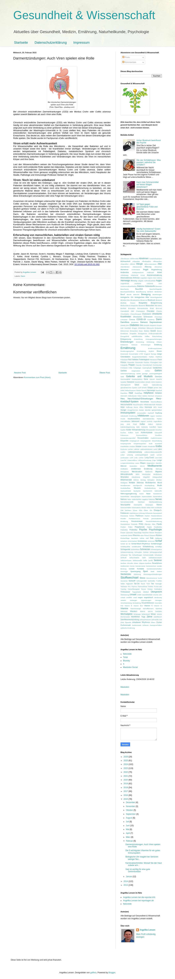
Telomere (124, 586)
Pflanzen (147, 524)
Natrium (124, 499)
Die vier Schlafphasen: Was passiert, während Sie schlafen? (149, 162)
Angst (145, 269)
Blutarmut (143, 300)
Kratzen (132, 446)
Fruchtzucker (157, 365)
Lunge (159, 460)
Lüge (154, 460)
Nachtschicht (147, 491)
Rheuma (136, 535)
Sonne (132, 566)
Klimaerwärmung (138, 430)
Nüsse (135, 510)
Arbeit (159, 272)
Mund (159, 483)
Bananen (159, 286)
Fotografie (124, 365)
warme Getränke (155, 611)
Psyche (143, 529)
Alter (160, 264)
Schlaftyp (158, 546)
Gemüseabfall (125, 379)
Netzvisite (127, 654)
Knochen (159, 430)
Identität (148, 410)
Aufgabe (140, 281)
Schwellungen (137, 555)
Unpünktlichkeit (147, 595)
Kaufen (123, 430)
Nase (148, 494)
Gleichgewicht (125, 385)
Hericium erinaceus (155, 396)
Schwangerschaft (156, 552)
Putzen (123, 532)
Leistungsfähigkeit (141, 455)
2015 (126, 799)
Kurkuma (124, 449)
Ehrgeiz (134, 328)
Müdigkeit (124, 483)
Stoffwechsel (129, 577)
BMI (156, 305)
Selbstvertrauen (126, 560)
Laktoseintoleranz (146, 449)
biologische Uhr (127, 297)
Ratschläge (138, 532)
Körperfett (124, 441)
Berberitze (158, 292)
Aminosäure (136, 270)
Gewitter (123, 382)
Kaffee (142, 424)
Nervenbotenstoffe (127, 502)
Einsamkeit (134, 331)
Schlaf (158, 541)
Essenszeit (124, 354)
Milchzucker (146, 474)
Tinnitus (150, 586)
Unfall (139, 595)
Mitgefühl (146, 477)
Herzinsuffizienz (156, 402)
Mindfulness (157, 474)
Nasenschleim (147, 496)
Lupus (137, 463)
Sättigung (158, 538)
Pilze (153, 524)
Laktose (136, 449)
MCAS (142, 466)
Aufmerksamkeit (150, 281)
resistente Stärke (126, 535)
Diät (141, 325)
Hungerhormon (132, 410)
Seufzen (123, 563)
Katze (160, 427)
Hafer (122, 390)
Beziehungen (157, 294)
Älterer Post (104, 373)
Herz (123, 399)
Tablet (123, 584)
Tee (152, 584)
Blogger (111, 972)
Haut (131, 393)
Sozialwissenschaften (154, 569)
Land (155, 449)
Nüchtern (128, 510)
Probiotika (133, 530)
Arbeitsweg (124, 275)
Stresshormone (151, 578)
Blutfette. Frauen (128, 303)
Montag (143, 480)
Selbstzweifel (137, 560)
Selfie (145, 560)
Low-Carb (158, 458)
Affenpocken (157, 261)
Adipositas (136, 261)
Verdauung (158, 597)
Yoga (143, 617)
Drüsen (159, 325)
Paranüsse (124, 516)
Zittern (153, 622)
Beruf (123, 294)
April (128, 833)
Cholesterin (146, 314)
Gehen (147, 371)
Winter (153, 614)
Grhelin (144, 388)
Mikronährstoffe (127, 474)
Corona (132, 319)
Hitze (123, 407)
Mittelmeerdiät (126, 480)
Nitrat (149, 507)
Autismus (150, 283)
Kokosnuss (124, 435)
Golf (139, 388)
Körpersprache (126, 444)
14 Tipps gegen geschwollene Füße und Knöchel (147, 206)
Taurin (143, 584)
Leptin (152, 455)
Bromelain (131, 308)
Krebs (159, 446)
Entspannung (126, 339)
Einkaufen (158, 328)
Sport (145, 571)
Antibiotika (125, 272)
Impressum (81, 42)
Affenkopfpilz (146, 261)
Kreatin (144, 446)
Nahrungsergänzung (129, 494)
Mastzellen (133, 466)
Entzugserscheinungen (154, 339)
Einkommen (125, 331)
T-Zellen (159, 581)
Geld (122, 376)
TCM (148, 584)
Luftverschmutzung (144, 460)
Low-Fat (123, 460)
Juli (127, 822)
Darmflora (125, 322)
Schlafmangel (156, 544)
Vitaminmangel (135, 608)
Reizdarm (158, 532)
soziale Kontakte (136, 569)
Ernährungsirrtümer (155, 348)
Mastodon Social (130, 667)
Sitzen (136, 563)
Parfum (131, 516)
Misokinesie (136, 477)
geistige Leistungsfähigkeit (152, 373)
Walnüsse (124, 611)
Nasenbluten (125, 496)
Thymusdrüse (142, 586)
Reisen (151, 532)
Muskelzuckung (149, 488)
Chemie (159, 311)
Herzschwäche (126, 404)
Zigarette (128, 622)
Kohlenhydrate (146, 432)
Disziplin (146, 325)
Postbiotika (158, 527)
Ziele (122, 622)
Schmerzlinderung (127, 552)
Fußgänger (137, 368)
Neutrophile (138, 505)
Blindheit (124, 300)
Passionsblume (156, 516)
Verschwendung (126, 603)
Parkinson (139, 516)
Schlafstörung (148, 546)
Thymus (134, 586)
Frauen (131, 365)
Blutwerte (142, 305)
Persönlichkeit (136, 521)
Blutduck (159, 300)
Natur (129, 499)
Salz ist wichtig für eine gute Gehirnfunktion (137, 870)
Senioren (158, 560)
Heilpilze (158, 393)
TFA (129, 586)
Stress (142, 578)
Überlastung (125, 595)
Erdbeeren (124, 345)
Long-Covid (149, 458)
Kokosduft (158, 432)
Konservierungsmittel (128, 438)
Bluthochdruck (126, 305)
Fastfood (159, 357)
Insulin (123, 419)
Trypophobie (136, 592)
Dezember (131, 802)
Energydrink (125, 336)
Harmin (143, 390)
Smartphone (157, 563)
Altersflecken (125, 267)
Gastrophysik (147, 368)
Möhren (136, 480)
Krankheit (158, 444)
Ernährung (128, 348)
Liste (136, 458)
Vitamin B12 (138, 606)
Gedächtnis (157, 368)
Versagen (158, 600)
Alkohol (132, 264)
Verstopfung (136, 603)
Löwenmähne (132, 460)
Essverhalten (133, 354)
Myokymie (136, 491)
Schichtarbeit (132, 541)
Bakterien (141, 286)
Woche (159, 614)
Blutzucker (150, 305)
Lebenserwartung (135, 452)
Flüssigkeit (154, 362)
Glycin (145, 385)
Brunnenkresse (142, 308)
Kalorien (159, 424)
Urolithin (129, 597)
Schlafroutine (136, 546)
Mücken (159, 480)
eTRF (141, 354)
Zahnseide (155, 619)
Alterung (148, 267)
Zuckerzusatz (136, 625)
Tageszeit (129, 584)
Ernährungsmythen (127, 351)
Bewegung (146, 294)
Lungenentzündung (127, 463)
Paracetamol (157, 513)
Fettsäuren (153, 359)
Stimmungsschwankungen (152, 574)
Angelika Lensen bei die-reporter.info (139, 897)
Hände (138, 390)
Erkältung (158, 345)
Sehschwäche (134, 558)
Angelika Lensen (147, 930)
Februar (129, 841)
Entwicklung (138, 339)
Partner (147, 516)
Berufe (129, 294)
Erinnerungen (146, 345)
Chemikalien (125, 314)
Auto (160, 283)
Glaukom (159, 382)
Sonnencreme (140, 566)
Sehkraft (123, 558)
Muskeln (137, 488)
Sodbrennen (125, 566)
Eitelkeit (146, 331)
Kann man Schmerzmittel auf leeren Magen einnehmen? (148, 184)
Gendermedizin (137, 379)
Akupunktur (125, 264)
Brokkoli (123, 308)
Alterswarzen (137, 267)
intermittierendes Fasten (152, 419)
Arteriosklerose (126, 278)
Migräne (158, 472)
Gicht (153, 382)
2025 (126, 760)
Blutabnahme (135, 300)
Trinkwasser (125, 592)
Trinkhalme (158, 589)
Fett (129, 359)
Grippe (150, 388)
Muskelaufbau (125, 488)
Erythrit (151, 351)
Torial (125, 657)
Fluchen (146, 362)
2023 (126, 768)
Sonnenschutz (151, 566)
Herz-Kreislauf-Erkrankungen (140, 399)
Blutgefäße (143, 303)
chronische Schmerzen (143, 317)
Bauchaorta (125, 289)
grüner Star (158, 388)
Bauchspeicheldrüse (128, 292)
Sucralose (124, 581)
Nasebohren (157, 494)
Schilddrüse (142, 541)
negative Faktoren (148, 499)
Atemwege (125, 280)
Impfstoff (151, 413)
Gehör (138, 373)
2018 (126, 787)
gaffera (93, 972)
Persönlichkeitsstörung (154, 521)
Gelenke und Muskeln (139, 376)
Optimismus (134, 513)
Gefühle (124, 371)
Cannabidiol (125, 311)
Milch (137, 474)
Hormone (148, 407)
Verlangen (133, 600)
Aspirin (149, 278)
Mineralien (125, 477)
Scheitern (124, 541)
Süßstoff (132, 581)
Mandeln (159, 463)
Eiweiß (153, 331)
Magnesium (151, 463)
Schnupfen (138, 552)
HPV (155, 407)
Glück (137, 385)
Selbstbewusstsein (155, 558)
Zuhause (145, 625)
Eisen (141, 331)
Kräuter (138, 446)
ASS (154, 278)
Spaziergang (135, 571)
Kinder (128, 430)
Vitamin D (158, 606)
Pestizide (134, 524)
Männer (124, 466)
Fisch (160, 359)
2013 (126, 885)
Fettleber (135, 359)
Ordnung (141, 513)
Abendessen (125, 258)
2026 (126, 757)
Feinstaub (124, 359)
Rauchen (145, 532)
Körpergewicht (145, 441)
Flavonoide (139, 362)
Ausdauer (137, 283)
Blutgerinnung (156, 303)
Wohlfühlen (135, 617)
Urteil (135, 597)
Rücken (159, 535)
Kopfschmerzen (156, 438)
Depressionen (156, 322)
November (131, 806)
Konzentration (143, 438)
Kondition (158, 435)
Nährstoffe (158, 491)
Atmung (134, 281)
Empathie (133, 333)
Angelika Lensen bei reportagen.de (138, 900)
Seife (144, 558)
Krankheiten (125, 446)
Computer (124, 319)
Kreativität (151, 446)
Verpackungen (146, 600)
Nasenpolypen (136, 496)
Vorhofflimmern (148, 608)
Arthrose (136, 278)
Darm (23, 276)
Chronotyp (158, 317)
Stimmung (137, 574)
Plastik (159, 524)
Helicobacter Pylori (134, 396)
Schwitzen (158, 555)
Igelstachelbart (157, 410)
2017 (126, 791)
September (131, 814)
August (129, 818)
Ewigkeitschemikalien (139, 357)
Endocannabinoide (155, 333)
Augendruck (125, 283)
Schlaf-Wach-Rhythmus (140, 544)
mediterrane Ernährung (141, 469)
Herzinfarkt (144, 402)
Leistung (130, 455)
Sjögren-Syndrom (145, 563)
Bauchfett (139, 289)
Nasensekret (157, 496)
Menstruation (137, 472)
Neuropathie (125, 505)
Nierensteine (136, 507)
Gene (146, 379)
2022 (126, 772)
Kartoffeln (152, 427)
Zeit (160, 619)
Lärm (160, 449)
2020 (126, 780)
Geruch (152, 379)
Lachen (130, 449)
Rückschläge (125, 538)
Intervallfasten (125, 421)
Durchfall (127, 328)
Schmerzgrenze (156, 549)
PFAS (141, 524)
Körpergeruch (134, 441)
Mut (160, 488)
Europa (153, 354)
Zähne (149, 617)
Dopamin (153, 325)
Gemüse (158, 376)
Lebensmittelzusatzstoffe (153, 452)
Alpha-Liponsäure (150, 264)
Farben (151, 357)
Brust (152, 308)
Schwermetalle (148, 555)
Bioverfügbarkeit (156, 297)
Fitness (123, 362)
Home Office (138, 407)
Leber (123, 455)
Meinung (159, 469)
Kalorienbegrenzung (128, 427)
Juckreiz (149, 421)
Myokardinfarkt (126, 491)
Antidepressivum (138, 272)
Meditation (124, 469)
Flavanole (130, 362)
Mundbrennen (125, 485)
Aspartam (143, 278)
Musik (159, 485)
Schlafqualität (125, 546)
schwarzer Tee (126, 555)
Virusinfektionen (147, 603)
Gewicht (159, 379)
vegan (140, 597)
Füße (130, 368)
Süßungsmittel (141, 581)
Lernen (159, 455)
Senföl (150, 560)
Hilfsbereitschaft (149, 404)
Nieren (159, 505)
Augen (159, 280)
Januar (129, 876)
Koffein (130, 432)
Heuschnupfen (138, 404)
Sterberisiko (126, 574)
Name (141, 494)
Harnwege (151, 390)
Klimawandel (150, 430)
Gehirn (158, 370)
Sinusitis (130, 563)
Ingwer (152, 416)
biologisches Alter (142, 297)
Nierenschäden (126, 507)
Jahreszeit (135, 421)
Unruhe (155, 595)
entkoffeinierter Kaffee (140, 336)
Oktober (130, 810)
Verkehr (123, 600)
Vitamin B (128, 606)
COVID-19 (141, 319)
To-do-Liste (158, 586)
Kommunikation (141, 435)
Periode (146, 518)
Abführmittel (134, 258)
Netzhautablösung (155, 502)
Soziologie (124, 571)
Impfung (158, 413)
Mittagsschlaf (157, 477)
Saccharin (134, 538)
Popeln (149, 527)
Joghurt (143, 421)
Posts (126, 57)
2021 (126, 776)
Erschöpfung (141, 351)
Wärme (142, 611)
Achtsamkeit (125, 261)
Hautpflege (138, 393)
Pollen (130, 527)
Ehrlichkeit (141, 328)
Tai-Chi (137, 584)
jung (122, 424)
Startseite (21, 42)
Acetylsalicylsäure (155, 258)
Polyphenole (139, 527)
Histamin (159, 404)
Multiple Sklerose (136, 483)
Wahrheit (159, 608)
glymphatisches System (129, 388)
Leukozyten (125, 458)
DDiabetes (135, 322)
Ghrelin (148, 382)
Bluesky (126, 661)
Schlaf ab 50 (125, 544)
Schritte (146, 552)
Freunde (139, 365)
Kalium (150, 424)
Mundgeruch (137, 485)
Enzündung (140, 342)
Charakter (150, 311)
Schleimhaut (135, 549)
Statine (159, 571)
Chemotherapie (135, 314)
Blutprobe (134, 305)
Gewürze (130, 382)
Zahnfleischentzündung (130, 619)
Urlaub (123, 597)
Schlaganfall (125, 549)
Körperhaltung (157, 441)
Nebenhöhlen (136, 499)
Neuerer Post (20, 373)
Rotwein (152, 535)
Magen (143, 463)
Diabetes (134, 325)
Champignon (140, 311)
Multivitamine (150, 483)
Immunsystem (128, 412)
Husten (141, 410)
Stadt (152, 571)
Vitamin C (148, 606)
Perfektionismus (134, 518)
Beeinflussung (141, 292)
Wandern (133, 611)
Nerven (158, 499)
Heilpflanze (148, 393)
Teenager (158, 584)
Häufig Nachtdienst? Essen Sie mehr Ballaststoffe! (148, 230)
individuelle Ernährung (129, 416)
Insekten (159, 416)
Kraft (150, 444)
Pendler (123, 518)
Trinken (150, 589)
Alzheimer (124, 270)
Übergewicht (156, 592)
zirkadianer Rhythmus (141, 622)
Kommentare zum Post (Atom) (37, 377)
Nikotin (143, 507)
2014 (126, 881)
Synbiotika (151, 581)
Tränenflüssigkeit (134, 589)
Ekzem (159, 331)
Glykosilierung (157, 385)
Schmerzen (145, 549)
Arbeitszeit (134, 275)
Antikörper (150, 272)
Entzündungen (127, 342)
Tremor (143, 589)
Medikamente (155, 465)
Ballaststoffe (150, 286)
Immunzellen (141, 413)
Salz (152, 538)
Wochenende (125, 617)
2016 (126, 795)
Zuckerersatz (126, 625)
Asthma (159, 278)
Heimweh (124, 396)
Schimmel (151, 541)
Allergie (139, 264)
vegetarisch (148, 597)
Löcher (141, 458)
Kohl (137, 432)
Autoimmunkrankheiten (129, 286)
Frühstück (124, 368)
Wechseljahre (126, 614)
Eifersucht (150, 328)
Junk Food (132, 424)
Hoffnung (129, 407)
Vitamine (124, 608)
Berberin (150, 292)
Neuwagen (149, 505)
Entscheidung (157, 336)
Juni (128, 825)
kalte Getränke (142, 427)
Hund (160, 407)
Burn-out (159, 308)
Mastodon (125, 687)
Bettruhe (136, 294)
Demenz (144, 322)
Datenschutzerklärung (51, 42)
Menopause (125, 472)
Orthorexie (149, 513)
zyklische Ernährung (128, 628)
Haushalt (159, 390)
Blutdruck (151, 300)
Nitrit (152, 507)
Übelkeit (146, 592)
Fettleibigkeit (144, 359)
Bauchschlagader (156, 289)
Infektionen (143, 415)
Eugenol (147, 354)
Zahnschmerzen (145, 619)
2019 (126, 783)
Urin (160, 595)
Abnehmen (144, 258)
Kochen (123, 432)
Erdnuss (134, 345)
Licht (131, 458)
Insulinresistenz (134, 419)
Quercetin (129, 532)
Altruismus (158, 267)
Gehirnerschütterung (128, 373)
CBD (132, 311)
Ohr (151, 510)
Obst (140, 510)
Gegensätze (136, 371)
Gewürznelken (140, 382)
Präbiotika (124, 530)
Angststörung (156, 270)
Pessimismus (125, 524)
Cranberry (151, 319)
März (128, 837)
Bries (160, 305)
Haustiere (124, 393)
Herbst (144, 396)
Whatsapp (137, 614)
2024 (126, 764)
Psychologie (155, 529)
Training (123, 589)
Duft (122, 328)
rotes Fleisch (144, 535)
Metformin (148, 472)
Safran (142, 538)
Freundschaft (147, 365)
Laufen (123, 452)
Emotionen (124, 333)
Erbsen (159, 342)
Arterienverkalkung (154, 275)
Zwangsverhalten (156, 625)
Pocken (123, 527)
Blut (128, 300)
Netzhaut (141, 502)
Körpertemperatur (140, 444)
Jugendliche (157, 421)
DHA (127, 325)
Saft (147, 538)
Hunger (123, 410)
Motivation (151, 480)
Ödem (146, 510)
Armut (142, 275)
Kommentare (129, 62)
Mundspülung (149, 485)
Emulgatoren (142, 333)
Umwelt (133, 594)
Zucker (159, 622)
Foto (160, 362)
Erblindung (150, 342)
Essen (159, 351)
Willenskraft (146, 614)
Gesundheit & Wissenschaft (84, 15)
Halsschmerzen (130, 390)
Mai (128, 829)
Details (123, 325)
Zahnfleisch (158, 617)
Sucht (160, 578)
